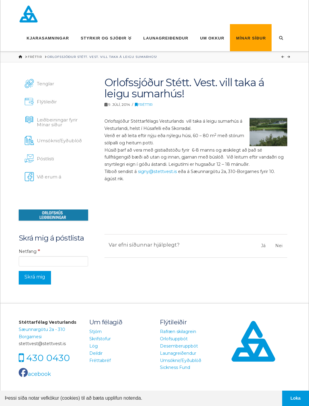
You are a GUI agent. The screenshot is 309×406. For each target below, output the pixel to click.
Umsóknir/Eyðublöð (180, 360)
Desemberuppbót (179, 346)
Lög (93, 346)
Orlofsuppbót (174, 338)
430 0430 (48, 358)
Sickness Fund (175, 367)
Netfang (29, 251)
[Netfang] (53, 261)
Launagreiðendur (178, 353)
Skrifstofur (100, 338)
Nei (278, 245)
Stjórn (95, 331)
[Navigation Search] (281, 37)
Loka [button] (296, 398)
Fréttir (144, 104)
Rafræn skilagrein (178, 331)
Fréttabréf (100, 360)
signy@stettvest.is (157, 171)
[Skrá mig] (35, 278)
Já (263, 245)
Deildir (96, 353)
